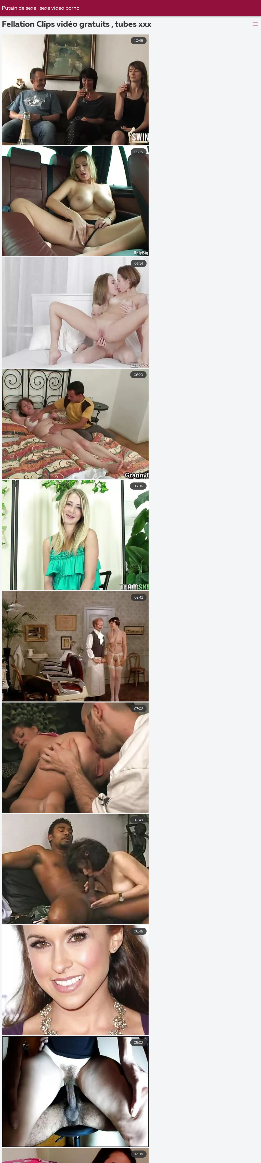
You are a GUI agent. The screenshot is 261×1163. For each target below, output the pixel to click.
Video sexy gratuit (50, 1149)
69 (200, 1079)
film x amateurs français (191, 1144)
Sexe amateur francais (89, 1144)
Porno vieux (152, 1155)
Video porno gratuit (196, 1155)
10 (169, 1079)
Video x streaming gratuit (97, 1160)
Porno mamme (151, 1160)
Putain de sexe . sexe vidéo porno (41, 8)
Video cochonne (98, 1149)
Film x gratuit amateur (203, 1160)
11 (185, 1079)
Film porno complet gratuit (204, 1149)
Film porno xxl (140, 1144)
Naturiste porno (63, 1155)
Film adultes (45, 1160)
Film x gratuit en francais (29, 1144)
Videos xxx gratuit (145, 1149)
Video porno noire (109, 1155)
